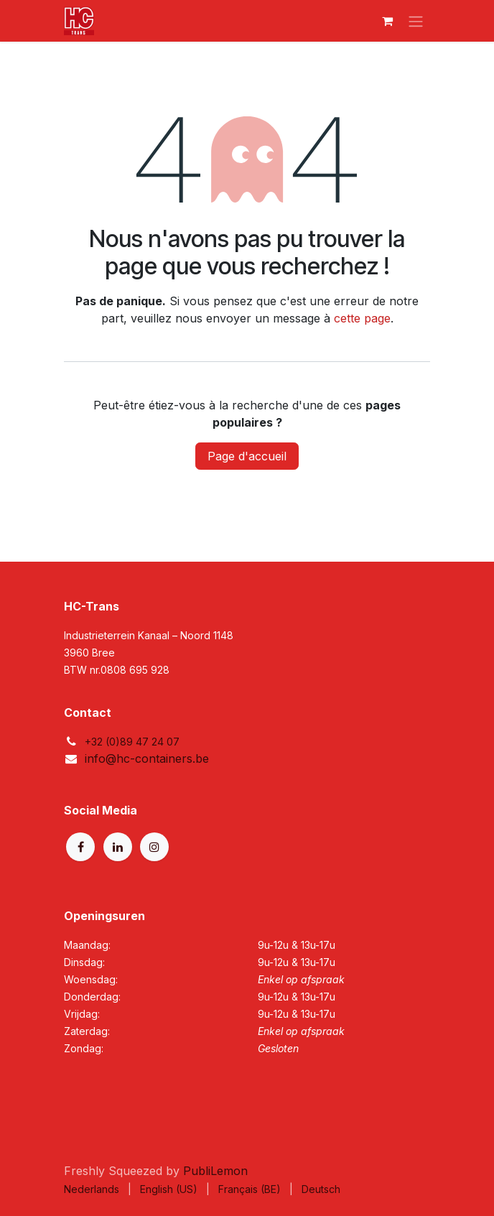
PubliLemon (215, 1171)
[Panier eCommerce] (387, 20)
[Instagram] (154, 846)
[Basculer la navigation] (415, 21)
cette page (362, 318)
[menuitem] (91, 1189)
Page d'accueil (247, 456)
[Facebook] (80, 846)
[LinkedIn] (117, 846)
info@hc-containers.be (147, 758)
